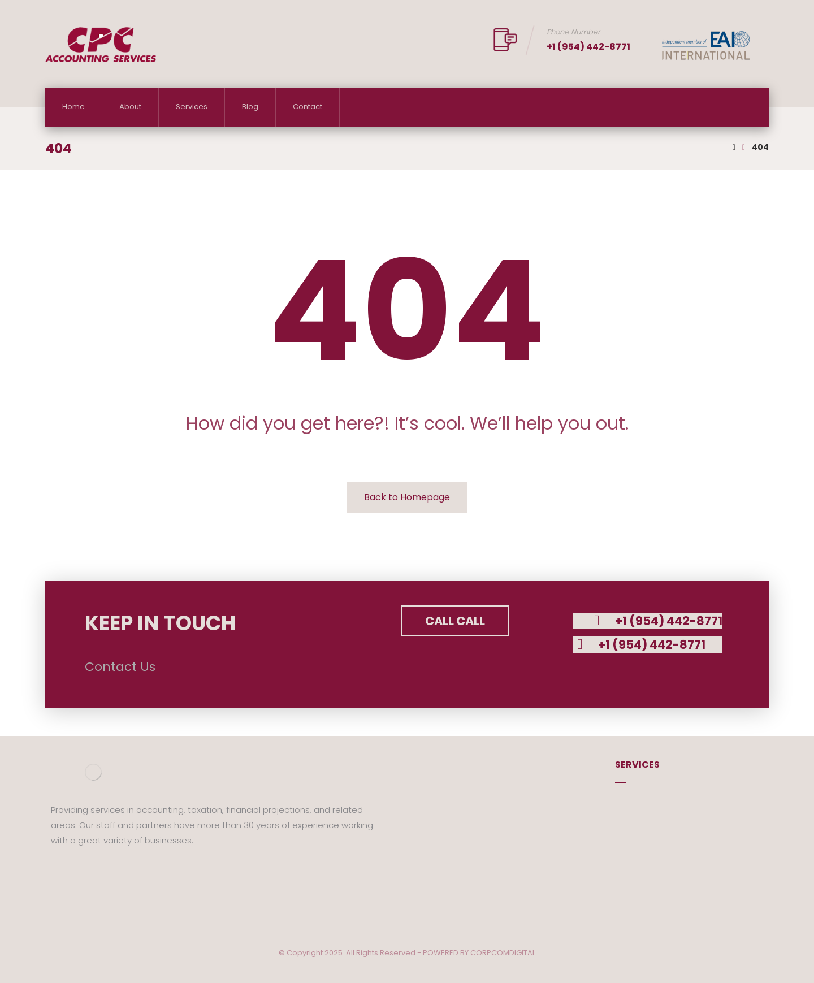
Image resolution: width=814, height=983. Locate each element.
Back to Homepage (407, 497)
